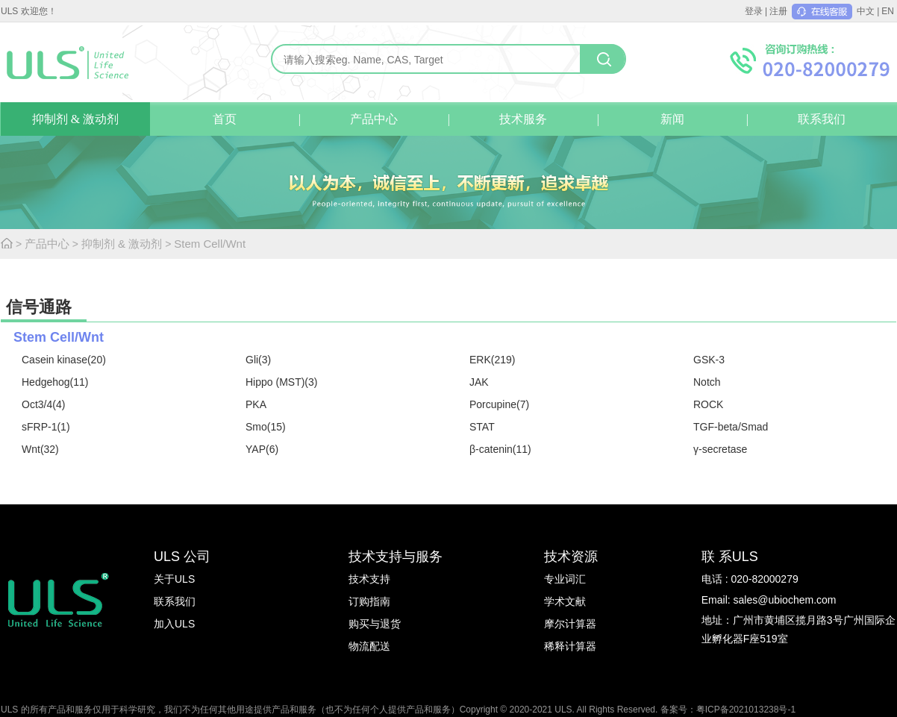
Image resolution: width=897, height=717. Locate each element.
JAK (479, 382)
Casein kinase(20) (64, 360)
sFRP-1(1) (46, 427)
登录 (754, 11)
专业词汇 (565, 579)
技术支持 (369, 579)
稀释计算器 (570, 646)
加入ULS (174, 624)
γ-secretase (720, 449)
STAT (482, 427)
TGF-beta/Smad (730, 427)
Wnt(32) (40, 449)
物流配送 (369, 646)
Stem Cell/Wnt (210, 243)
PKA (256, 404)
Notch (707, 382)
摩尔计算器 (570, 624)
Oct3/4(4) (43, 404)
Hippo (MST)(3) (281, 382)
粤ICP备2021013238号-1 (746, 709)
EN (887, 11)
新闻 (672, 119)
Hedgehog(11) (55, 382)
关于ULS (174, 579)
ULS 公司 (182, 556)
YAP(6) (262, 449)
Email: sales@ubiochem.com (769, 600)
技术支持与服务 (396, 556)
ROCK (708, 404)
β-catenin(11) (500, 449)
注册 (778, 11)
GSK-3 (709, 360)
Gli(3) (258, 360)
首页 (225, 119)
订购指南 (369, 601)
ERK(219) (492, 360)
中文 (866, 11)
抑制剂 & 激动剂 (75, 119)
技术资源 (571, 556)
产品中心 (374, 119)
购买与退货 (375, 624)
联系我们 (822, 119)
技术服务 (523, 119)
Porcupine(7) (499, 404)
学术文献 (565, 601)
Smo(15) (266, 427)
